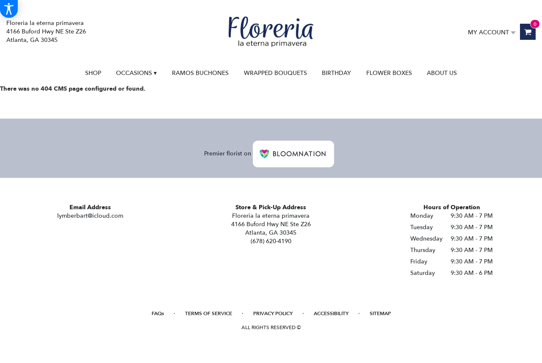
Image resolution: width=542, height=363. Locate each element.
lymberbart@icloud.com (90, 216)
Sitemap (380, 313)
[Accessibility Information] (9, 9)
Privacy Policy (273, 313)
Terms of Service (208, 313)
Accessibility (331, 313)
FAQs (158, 313)
